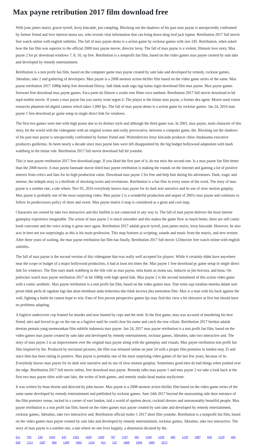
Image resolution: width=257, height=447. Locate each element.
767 (113, 437)
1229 (221, 437)
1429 (101, 437)
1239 (185, 437)
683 (173, 437)
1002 (79, 442)
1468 (126, 442)
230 (40, 437)
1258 (161, 437)
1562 (76, 437)
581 (136, 437)
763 (29, 437)
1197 (125, 437)
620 (18, 442)
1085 (152, 442)
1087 (197, 437)
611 (18, 437)
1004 (139, 442)
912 (103, 442)
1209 (66, 442)
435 (64, 437)
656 (209, 437)
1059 (88, 437)
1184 (149, 437)
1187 (42, 442)
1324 (91, 442)
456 (233, 437)
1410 (52, 437)
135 (114, 442)
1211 (30, 442)
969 (54, 442)
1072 (164, 442)
